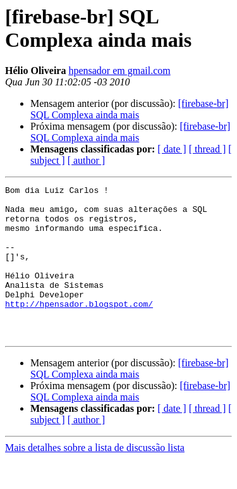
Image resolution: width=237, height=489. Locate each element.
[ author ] (87, 160)
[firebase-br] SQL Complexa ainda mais (129, 109)
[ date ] (171, 149)
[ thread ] (207, 149)
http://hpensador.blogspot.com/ (79, 328)
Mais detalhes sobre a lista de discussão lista (95, 478)
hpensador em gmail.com (119, 70)
